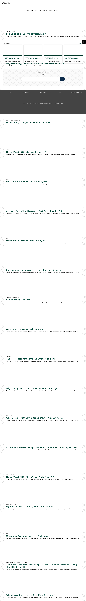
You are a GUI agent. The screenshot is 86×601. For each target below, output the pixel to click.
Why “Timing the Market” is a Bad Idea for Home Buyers (32, 388)
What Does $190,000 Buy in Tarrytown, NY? (26, 181)
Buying (28, 10)
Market (8, 149)
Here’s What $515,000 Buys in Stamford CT (26, 329)
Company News (9, 120)
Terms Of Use (26, 103)
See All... (81, 43)
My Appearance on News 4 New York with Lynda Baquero (33, 270)
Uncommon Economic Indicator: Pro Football (27, 536)
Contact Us (45, 10)
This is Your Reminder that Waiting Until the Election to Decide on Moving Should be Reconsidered (41, 565)
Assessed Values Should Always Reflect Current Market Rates (35, 211)
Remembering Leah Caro (18, 299)
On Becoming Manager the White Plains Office (28, 122)
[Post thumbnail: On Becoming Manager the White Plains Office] (73, 54)
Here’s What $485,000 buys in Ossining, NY (26, 152)
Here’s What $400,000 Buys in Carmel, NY (25, 240)
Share (84, 41)
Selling (32, 10)
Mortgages (12, 386)
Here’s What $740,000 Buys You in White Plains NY (30, 477)
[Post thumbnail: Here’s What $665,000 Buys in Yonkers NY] (53, 54)
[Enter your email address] (40, 79)
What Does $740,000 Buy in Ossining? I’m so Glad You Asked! (34, 418)
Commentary (9, 31)
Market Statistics (10, 327)
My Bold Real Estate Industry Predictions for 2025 (29, 506)
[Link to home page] (43, 3)
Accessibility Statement (45, 103)
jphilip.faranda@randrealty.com (7, 6)
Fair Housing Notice (58, 103)
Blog (40, 10)
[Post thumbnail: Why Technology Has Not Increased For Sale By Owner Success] (33, 54)
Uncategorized (16, 120)
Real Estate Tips (10, 208)
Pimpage (12, 415)
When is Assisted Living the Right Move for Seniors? (30, 595)
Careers (50, 10)
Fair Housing (56, 10)
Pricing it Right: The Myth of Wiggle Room (26, 33)
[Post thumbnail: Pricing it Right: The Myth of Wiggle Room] (12, 54)
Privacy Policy (34, 103)
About (36, 10)
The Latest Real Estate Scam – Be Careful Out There (30, 358)
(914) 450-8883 (4, 4)
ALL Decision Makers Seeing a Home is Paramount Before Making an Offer (41, 447)
